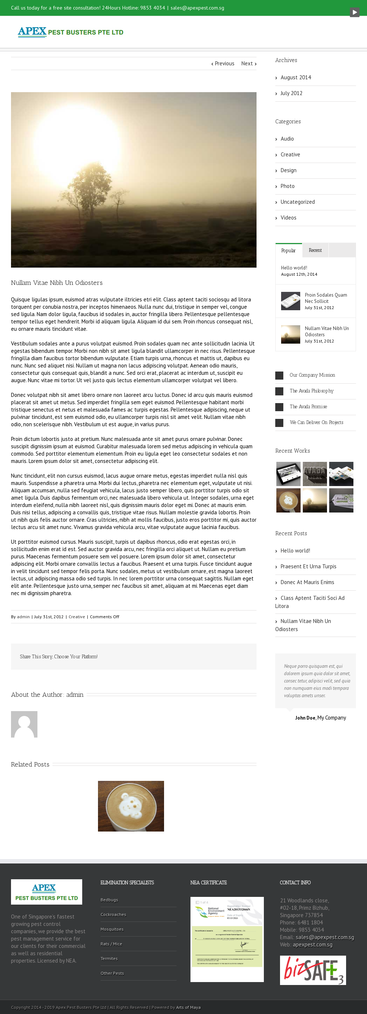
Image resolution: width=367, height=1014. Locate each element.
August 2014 (296, 77)
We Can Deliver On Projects (309, 423)
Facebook (126, 657)
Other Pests (112, 973)
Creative (77, 616)
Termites (109, 958)
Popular (288, 250)
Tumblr (190, 657)
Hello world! (294, 268)
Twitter (141, 657)
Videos (289, 217)
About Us (197, 32)
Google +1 (207, 657)
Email (242, 657)
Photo (288, 185)
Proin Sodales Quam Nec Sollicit (326, 298)
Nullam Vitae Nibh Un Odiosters (327, 331)
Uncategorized (298, 201)
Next (247, 63)
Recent (315, 250)
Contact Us (307, 32)
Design (289, 170)
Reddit (173, 656)
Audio (287, 138)
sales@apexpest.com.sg (197, 7)
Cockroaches (113, 914)
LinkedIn (156, 656)
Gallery (269, 32)
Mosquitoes (112, 929)
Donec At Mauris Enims (307, 582)
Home (163, 32)
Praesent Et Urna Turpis (309, 566)
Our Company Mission (305, 376)
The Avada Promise (301, 407)
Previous (225, 63)
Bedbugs (109, 899)
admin (23, 616)
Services (235, 32)
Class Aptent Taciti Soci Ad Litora (310, 601)
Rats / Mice (111, 943)
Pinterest (225, 657)
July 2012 (291, 93)
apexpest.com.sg (313, 944)
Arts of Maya (188, 1007)
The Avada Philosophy (304, 391)
